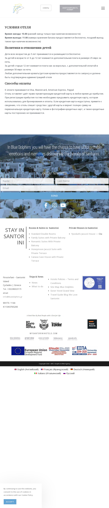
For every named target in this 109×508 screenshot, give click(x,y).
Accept (10, 502)
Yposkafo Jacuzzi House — (84, 235)
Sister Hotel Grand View (62, 292)
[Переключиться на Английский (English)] (26, 371)
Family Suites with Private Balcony (48, 239)
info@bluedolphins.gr (12, 298)
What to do (37, 287)
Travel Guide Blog (59, 296)
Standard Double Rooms (43, 235)
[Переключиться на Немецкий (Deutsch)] (82, 371)
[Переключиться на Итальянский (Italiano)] (47, 375)
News (34, 284)
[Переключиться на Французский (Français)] (54, 371)
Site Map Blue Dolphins (62, 288)
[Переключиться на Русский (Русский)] (69, 375)
